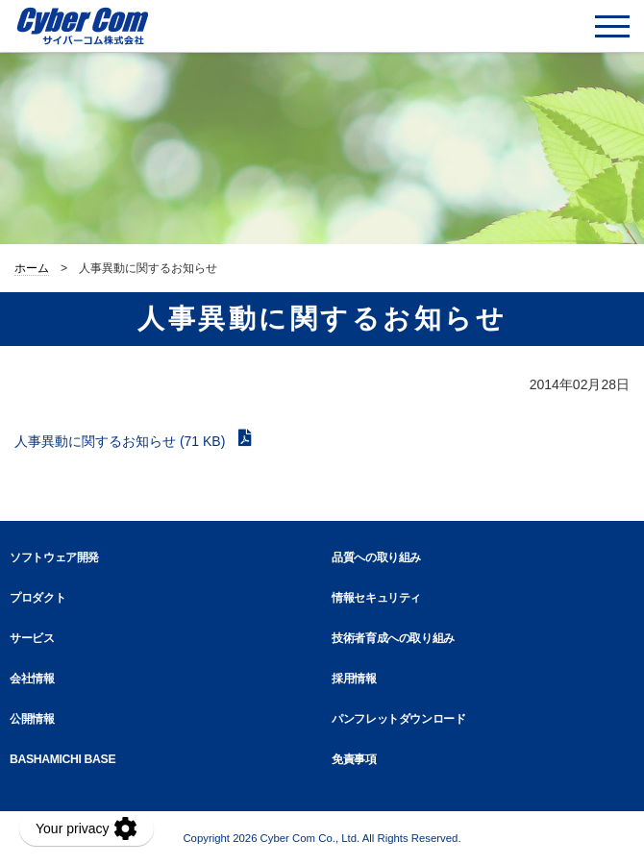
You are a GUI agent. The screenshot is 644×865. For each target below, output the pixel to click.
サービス (32, 638)
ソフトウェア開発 (54, 557)
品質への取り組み (376, 557)
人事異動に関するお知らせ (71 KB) (121, 441)
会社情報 (32, 678)
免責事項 (354, 759)
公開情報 (32, 719)
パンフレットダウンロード (399, 719)
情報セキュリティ (376, 598)
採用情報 (354, 678)
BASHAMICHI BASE (62, 759)
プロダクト (37, 598)
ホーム (31, 268)
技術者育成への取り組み (393, 638)
